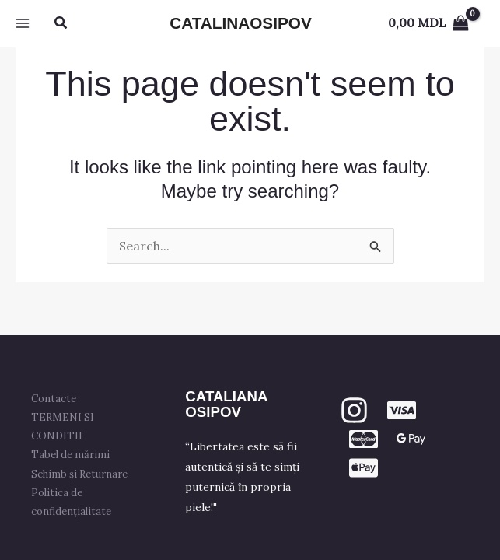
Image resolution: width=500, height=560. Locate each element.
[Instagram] (354, 410)
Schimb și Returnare (79, 474)
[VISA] (401, 410)
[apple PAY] (363, 467)
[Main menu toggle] (22, 23)
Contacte (53, 398)
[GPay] (411, 439)
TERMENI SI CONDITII (62, 427)
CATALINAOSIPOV (240, 22)
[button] (61, 23)
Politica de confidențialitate (71, 502)
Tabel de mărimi (70, 454)
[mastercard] (363, 439)
